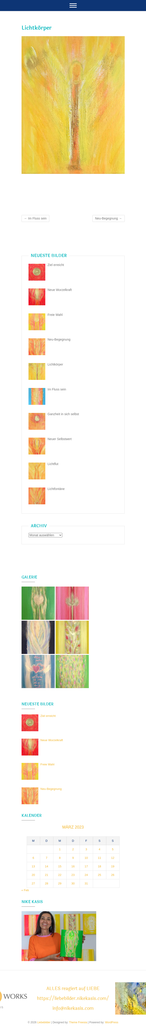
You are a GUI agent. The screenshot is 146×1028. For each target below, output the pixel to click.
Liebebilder (43, 1022)
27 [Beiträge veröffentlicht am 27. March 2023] (33, 883)
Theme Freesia (78, 1022)
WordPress (111, 1022)
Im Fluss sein (35, 218)
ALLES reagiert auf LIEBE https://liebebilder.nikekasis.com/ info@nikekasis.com (73, 998)
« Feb (25, 890)
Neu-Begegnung (108, 218)
